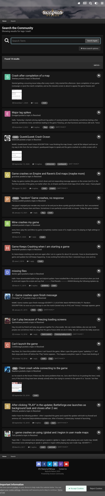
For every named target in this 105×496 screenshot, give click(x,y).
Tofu (14, 435)
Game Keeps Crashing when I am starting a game (40, 246)
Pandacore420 (18, 201)
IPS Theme (42, 469)
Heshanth (16, 249)
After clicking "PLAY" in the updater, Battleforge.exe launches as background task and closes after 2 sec (49, 406)
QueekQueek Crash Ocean (35, 136)
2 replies (32, 447)
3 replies (33, 286)
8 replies (36, 423)
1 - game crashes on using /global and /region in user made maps (50, 432)
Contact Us (63, 469)
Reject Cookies (96, 488)
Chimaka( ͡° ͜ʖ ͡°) (18, 298)
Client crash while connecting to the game (43, 368)
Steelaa (15, 78)
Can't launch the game (25, 343)
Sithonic (15, 411)
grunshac (15, 176)
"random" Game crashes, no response (42, 198)
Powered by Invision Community (52, 474)
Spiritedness (17, 322)
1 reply (34, 103)
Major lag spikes (21, 112)
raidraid (15, 225)
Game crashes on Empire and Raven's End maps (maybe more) (48, 173)
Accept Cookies (76, 488)
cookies (15, 487)
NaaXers (15, 371)
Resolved (36, 78)
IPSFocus (51, 469)
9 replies (35, 127)
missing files (19, 271)
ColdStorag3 (17, 347)
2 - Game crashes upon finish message (34, 295)
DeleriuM (15, 140)
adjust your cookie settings (10, 490)
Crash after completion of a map (31, 75)
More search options (89, 48)
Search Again (92, 41)
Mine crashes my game (25, 222)
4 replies (33, 188)
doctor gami (17, 274)
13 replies (37, 164)
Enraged (15, 115)
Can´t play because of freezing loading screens (39, 319)
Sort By (97, 65)
